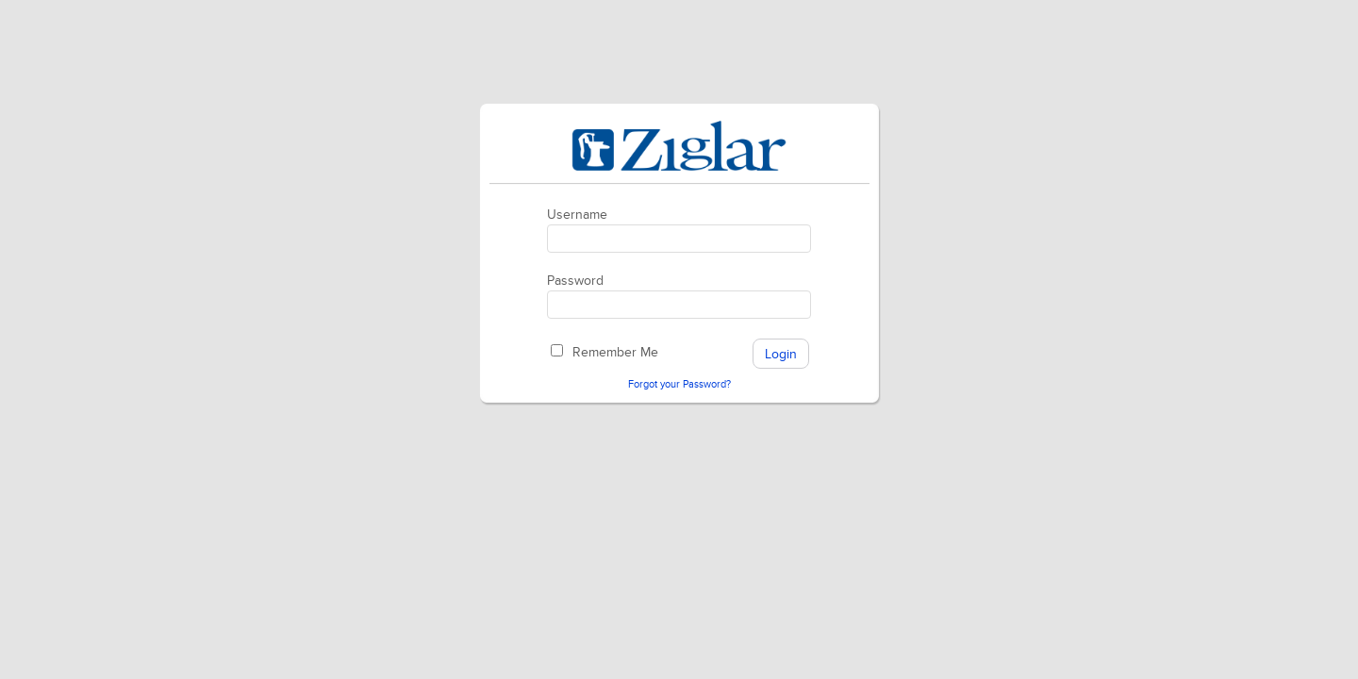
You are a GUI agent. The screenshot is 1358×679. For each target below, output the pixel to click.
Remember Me (615, 352)
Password (575, 281)
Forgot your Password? (679, 384)
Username (577, 215)
